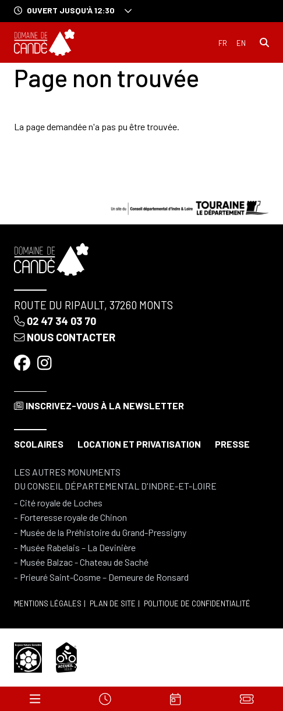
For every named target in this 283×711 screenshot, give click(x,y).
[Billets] (246, 699)
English (241, 43)
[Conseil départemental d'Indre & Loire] (190, 206)
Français (223, 43)
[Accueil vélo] (66, 656)
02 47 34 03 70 (55, 321)
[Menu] (35, 699)
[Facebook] (23, 363)
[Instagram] (45, 363)
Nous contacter (64, 337)
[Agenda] (176, 699)
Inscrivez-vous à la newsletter (99, 405)
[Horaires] (105, 699)
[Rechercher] (264, 42)
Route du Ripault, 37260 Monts (93, 305)
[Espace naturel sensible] (28, 656)
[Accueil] (44, 42)
